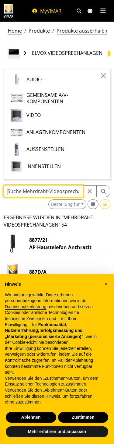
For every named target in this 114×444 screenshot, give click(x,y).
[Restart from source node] (90, 191)
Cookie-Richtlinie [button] (28, 342)
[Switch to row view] (105, 204)
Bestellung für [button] (65, 204)
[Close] (103, 75)
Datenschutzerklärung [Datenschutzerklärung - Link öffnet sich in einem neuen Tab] (25, 306)
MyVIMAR (46, 11)
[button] (106, 284)
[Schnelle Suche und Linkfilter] (79, 11)
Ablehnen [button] (31, 417)
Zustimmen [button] (83, 417)
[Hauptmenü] (102, 11)
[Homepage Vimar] (8, 10)
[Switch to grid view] (93, 204)
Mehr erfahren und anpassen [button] (57, 431)
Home (15, 30)
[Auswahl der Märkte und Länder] (90, 11)
